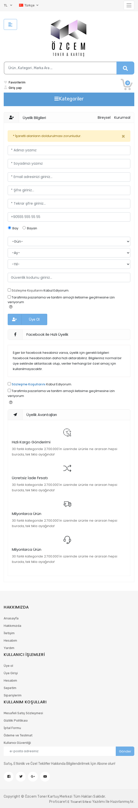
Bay (15, 228)
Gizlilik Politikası (16, 720)
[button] (11, 307)
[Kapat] (123, 136)
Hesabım (10, 640)
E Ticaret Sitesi (79, 802)
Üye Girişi (11, 673)
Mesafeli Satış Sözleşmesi (23, 713)
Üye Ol (34, 319)
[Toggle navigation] (129, 5)
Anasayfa (11, 618)
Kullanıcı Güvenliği (17, 743)
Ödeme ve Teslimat (18, 735)
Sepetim (10, 688)
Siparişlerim (13, 695)
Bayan (32, 228)
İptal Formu (12, 728)
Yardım (9, 648)
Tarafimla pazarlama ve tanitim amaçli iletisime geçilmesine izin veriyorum (61, 300)
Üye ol (8, 666)
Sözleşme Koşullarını (27, 290)
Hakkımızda (12, 626)
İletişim (9, 633)
